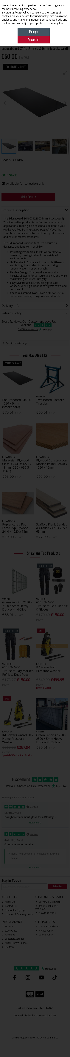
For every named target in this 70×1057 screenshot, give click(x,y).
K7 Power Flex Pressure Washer (48, 669)
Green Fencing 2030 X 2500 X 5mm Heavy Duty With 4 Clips (17, 605)
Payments (8, 934)
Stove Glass (9, 930)
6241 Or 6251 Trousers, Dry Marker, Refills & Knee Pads (18, 670)
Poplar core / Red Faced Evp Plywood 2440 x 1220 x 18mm (16, 528)
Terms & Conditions (48, 926)
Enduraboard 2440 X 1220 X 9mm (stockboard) (16, 403)
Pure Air (7, 926)
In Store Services (46, 912)
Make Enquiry (28, 197)
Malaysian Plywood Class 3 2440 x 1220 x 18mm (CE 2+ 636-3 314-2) (16, 465)
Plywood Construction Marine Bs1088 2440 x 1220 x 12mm (51, 464)
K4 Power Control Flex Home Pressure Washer (17, 738)
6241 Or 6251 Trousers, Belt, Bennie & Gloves (52, 605)
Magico (24, 1037)
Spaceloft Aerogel (13, 938)
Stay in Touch (11, 881)
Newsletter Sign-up (13, 910)
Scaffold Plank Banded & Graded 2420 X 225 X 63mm (51, 528)
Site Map (8, 947)
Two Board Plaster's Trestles (50, 401)
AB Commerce (50, 1037)
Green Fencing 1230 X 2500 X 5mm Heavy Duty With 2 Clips (51, 738)
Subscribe (57, 886)
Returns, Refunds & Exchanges (46, 907)
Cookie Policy (44, 934)
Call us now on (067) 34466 (35, 1008)
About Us (8, 901)
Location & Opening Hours (17, 914)
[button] (65, 73)
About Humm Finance (15, 942)
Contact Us (9, 906)
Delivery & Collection (48, 901)
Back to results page (16, 343)
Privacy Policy (44, 930)
